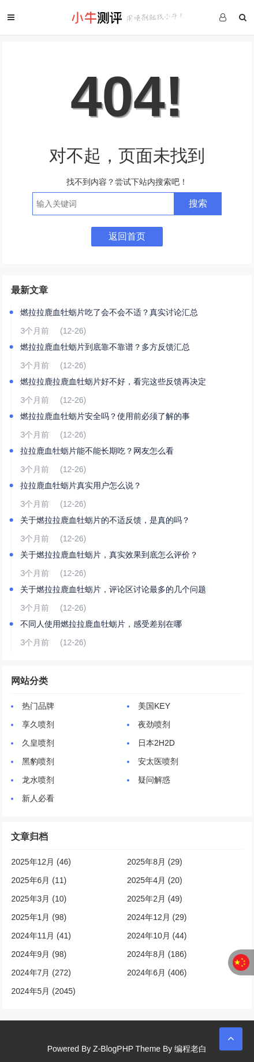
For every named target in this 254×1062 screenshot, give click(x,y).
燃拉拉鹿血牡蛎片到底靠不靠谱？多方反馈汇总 (105, 346)
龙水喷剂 (38, 779)
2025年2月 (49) (154, 898)
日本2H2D (156, 742)
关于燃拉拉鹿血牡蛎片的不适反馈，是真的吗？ (105, 520)
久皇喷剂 (38, 742)
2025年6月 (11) (38, 880)
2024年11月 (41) (41, 935)
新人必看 (38, 798)
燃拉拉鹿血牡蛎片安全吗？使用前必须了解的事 (105, 416)
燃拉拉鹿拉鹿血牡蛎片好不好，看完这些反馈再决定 (113, 381)
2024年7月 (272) (41, 972)
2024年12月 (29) (157, 917)
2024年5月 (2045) (43, 991)
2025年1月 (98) (38, 917)
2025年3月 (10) (38, 898)
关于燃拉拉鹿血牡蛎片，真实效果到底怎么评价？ (109, 554)
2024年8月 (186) (157, 954)
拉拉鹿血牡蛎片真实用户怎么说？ (80, 485)
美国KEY (154, 706)
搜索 (198, 203)
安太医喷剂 (158, 761)
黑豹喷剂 (38, 761)
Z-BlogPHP (113, 1048)
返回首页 (127, 236)
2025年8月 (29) (154, 861)
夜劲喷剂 (154, 724)
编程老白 (190, 1048)
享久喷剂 (38, 724)
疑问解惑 (154, 779)
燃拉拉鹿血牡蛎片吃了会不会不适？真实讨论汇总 (109, 312)
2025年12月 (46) (41, 861)
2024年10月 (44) (157, 935)
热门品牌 (38, 706)
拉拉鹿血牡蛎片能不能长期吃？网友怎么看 (97, 450)
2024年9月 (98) (38, 954)
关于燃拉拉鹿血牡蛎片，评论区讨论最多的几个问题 (113, 589)
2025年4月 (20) (154, 880)
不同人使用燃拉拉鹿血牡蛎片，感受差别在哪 (101, 624)
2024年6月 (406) (157, 972)
